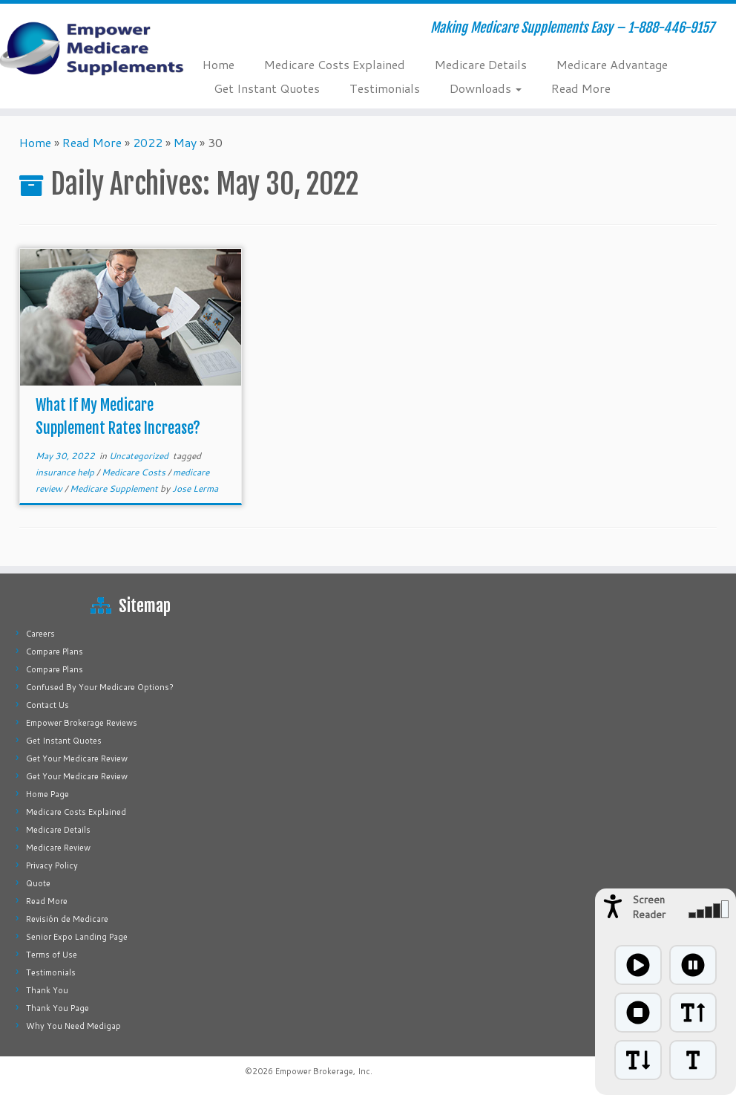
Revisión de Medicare (67, 919)
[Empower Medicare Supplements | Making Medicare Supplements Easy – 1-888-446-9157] (86, 48)
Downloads (486, 88)
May (185, 142)
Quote (38, 883)
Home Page (47, 794)
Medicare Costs (135, 472)
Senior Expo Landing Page (77, 937)
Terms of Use (51, 955)
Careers (40, 634)
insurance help (66, 472)
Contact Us (47, 705)
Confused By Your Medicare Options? (100, 687)
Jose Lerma (195, 488)
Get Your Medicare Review (77, 758)
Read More (581, 88)
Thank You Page (57, 1008)
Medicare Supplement (115, 488)
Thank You (47, 990)
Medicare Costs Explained (334, 64)
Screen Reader (649, 907)
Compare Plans (54, 651)
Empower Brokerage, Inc (322, 1071)
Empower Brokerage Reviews (81, 723)
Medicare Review (58, 848)
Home (218, 64)
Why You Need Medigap (73, 1026)
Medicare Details (481, 64)
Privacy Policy (52, 865)
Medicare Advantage (612, 64)
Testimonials (384, 88)
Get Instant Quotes (267, 88)
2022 (147, 142)
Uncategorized (140, 455)
